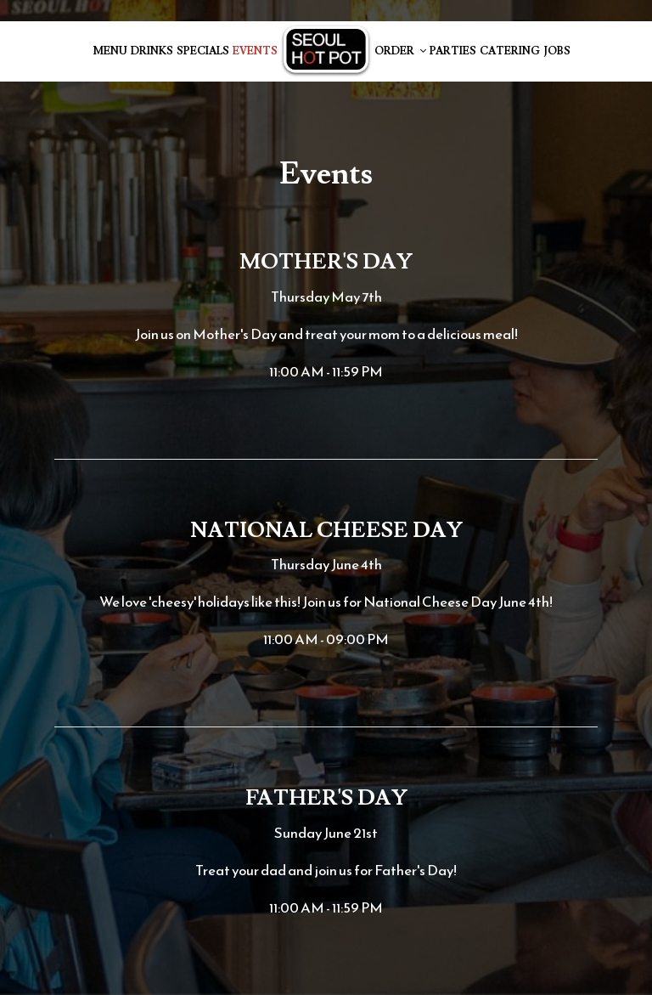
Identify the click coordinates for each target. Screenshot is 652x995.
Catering (510, 51)
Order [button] (400, 51)
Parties (453, 51)
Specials (203, 51)
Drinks (152, 51)
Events (255, 51)
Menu (110, 51)
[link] (326, 50)
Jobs (556, 51)
